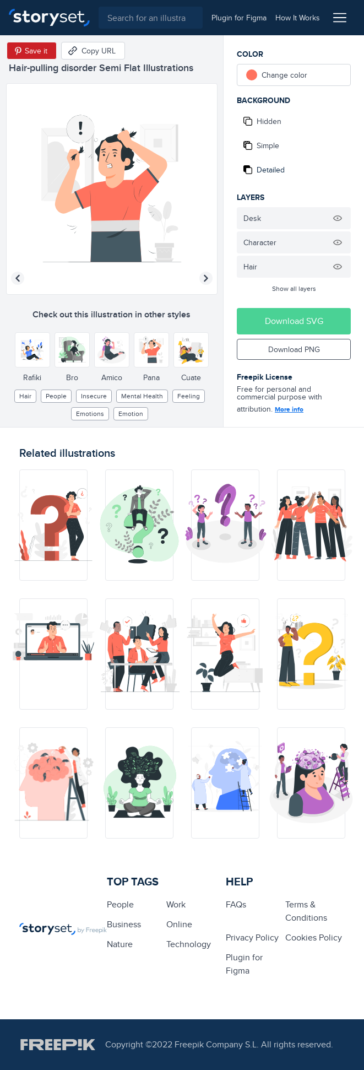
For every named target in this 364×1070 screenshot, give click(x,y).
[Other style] (32, 350)
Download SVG (294, 321)
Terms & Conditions (306, 911)
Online (179, 924)
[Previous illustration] (17, 278)
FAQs (236, 904)
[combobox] (151, 18)
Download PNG (294, 349)
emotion (130, 413)
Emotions (90, 413)
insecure (94, 396)
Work (176, 904)
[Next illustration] (206, 278)
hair (25, 396)
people (56, 396)
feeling (188, 396)
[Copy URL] (93, 51)
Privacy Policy (252, 937)
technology (188, 944)
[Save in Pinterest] (32, 51)
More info (289, 409)
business (124, 924)
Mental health (142, 396)
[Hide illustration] (337, 218)
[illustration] (53, 525)
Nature (120, 944)
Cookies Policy (313, 937)
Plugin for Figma (244, 964)
